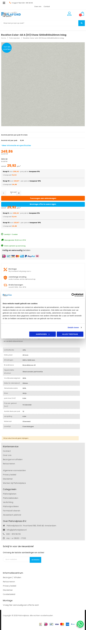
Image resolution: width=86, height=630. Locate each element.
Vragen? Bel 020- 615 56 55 (21, 3)
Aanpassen (42, 334)
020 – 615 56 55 (13, 534)
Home (3, 38)
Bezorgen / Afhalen (12, 577)
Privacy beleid (9, 474)
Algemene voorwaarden (14, 470)
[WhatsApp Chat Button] (80, 624)
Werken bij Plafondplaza (14, 483)
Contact (47, 6)
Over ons (37, 6)
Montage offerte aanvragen (43, 204)
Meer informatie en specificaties (16, 145)
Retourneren (9, 463)
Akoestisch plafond (12, 515)
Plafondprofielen (11, 506)
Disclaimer (8, 479)
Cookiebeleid (9, 594)
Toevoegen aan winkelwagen (43, 198)
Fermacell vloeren (11, 510)
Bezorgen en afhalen (12, 459)
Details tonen (73, 327)
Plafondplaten (14, 38)
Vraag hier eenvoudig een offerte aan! (21, 605)
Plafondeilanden (10, 498)
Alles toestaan (70, 334)
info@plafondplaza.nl (17, 530)
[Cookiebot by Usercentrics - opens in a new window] (73, 295)
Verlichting (8, 502)
